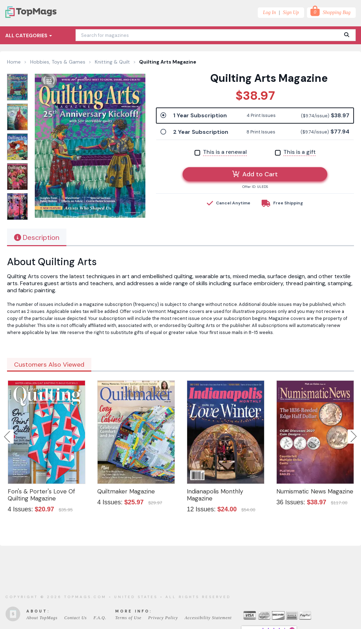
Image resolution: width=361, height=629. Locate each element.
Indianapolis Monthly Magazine (215, 494)
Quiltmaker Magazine (126, 491)
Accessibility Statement (208, 617)
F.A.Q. (99, 617)
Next (354, 437)
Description (36, 237)
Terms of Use (128, 617)
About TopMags (42, 617)
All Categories (28, 35)
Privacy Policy (163, 617)
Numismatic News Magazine (314, 491)
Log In (269, 12)
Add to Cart (255, 174)
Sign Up (291, 12)
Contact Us (75, 617)
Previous (8, 437)
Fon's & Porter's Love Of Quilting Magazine (41, 494)
